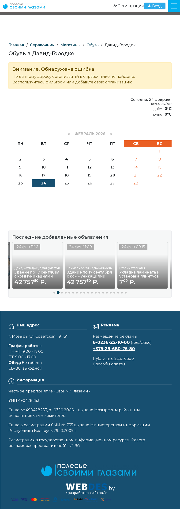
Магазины (70, 45)
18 (66, 175)
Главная (16, 45)
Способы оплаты (109, 364)
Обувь (92, 45)
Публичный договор (113, 358)
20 (112, 175)
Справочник (42, 45)
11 (66, 167)
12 (90, 167)
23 (20, 183)
